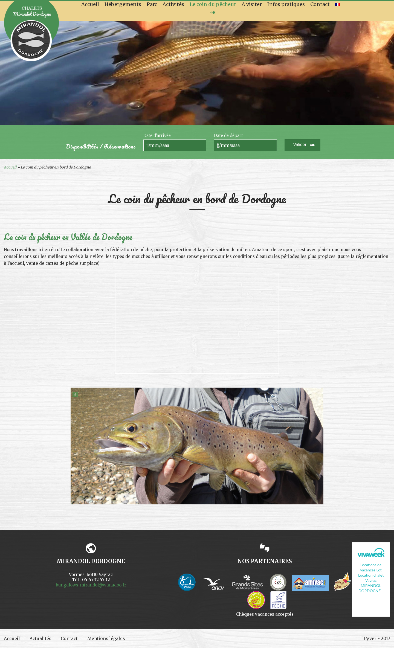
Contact (320, 4)
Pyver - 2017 (377, 638)
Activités (173, 4)
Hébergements (123, 4)
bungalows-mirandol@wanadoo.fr (91, 585)
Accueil (90, 4)
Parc (152, 4)
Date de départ (228, 135)
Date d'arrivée (157, 135)
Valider (299, 144)
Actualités (41, 638)
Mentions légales (107, 638)
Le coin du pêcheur (213, 4)
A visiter (252, 4)
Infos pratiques (286, 4)
